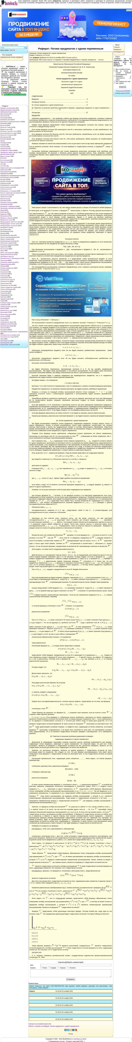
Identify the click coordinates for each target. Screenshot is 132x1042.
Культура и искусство (6, 202)
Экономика (3, 329)
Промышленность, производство (10, 258)
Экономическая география (8, 335)
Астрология (3, 115)
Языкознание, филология (8, 344)
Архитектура (4, 114)
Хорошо (62, 968)
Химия (2, 320)
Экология (3, 327)
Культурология (4, 204)
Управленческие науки (7, 306)
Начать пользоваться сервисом (15, 94)
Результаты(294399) (123, 91)
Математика (4, 216)
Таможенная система (6, 285)
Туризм (2, 300)
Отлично (71, 968)
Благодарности (119, 52)
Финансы (3, 316)
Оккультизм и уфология (7, 243)
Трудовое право (5, 299)
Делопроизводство (6, 154)
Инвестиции (4, 169)
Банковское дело (5, 119)
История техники (5, 181)
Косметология (4, 189)
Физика (2, 308)
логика (12, 57)
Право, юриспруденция (7, 252)
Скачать (101, 60)
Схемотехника (4, 283)
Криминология (4, 196)
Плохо (43, 968)
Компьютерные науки (6, 187)
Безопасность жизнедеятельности (10, 121)
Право (2, 250)
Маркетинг (3, 214)
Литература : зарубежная (8, 206)
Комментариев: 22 (48, 60)
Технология (3, 293)
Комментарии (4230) (122, 93)
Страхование (4, 277)
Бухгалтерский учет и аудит (8, 133)
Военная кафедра (5, 139)
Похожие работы (71, 57)
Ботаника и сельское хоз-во (8, 131)
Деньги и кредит (5, 156)
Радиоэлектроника (6, 264)
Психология (3, 260)
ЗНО (1, 164)
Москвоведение (5, 231)
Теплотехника (4, 291)
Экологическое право (6, 326)
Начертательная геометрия (8, 241)
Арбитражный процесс (7, 112)
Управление (4, 304)
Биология (3, 125)
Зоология (3, 166)
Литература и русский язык (8, 208)
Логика (2, 210)
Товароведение (5, 295)
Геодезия (3, 144)
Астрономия (4, 117)
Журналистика (4, 162)
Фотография (4, 318)
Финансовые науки (6, 314)
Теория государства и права (8, 287)
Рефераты (117, 49)
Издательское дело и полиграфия (10, 168)
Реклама (3, 266)
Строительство (4, 281)
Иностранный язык (6, 171)
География (3, 142)
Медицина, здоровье (6, 218)
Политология (4, 248)
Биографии (3, 123)
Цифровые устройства (7, 324)
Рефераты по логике (42, 55)
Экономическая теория (7, 337)
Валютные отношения (7, 135)
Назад (70, 1034)
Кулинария (3, 200)
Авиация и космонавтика (7, 108)
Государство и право (6, 150)
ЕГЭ (1, 158)
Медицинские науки (6, 220)
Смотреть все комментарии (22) (40, 1024)
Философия (3, 312)
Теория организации (6, 289)
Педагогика (3, 247)
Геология (3, 146)
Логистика (3, 212)
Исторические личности (7, 177)
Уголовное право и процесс (8, 302)
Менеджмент (4, 227)
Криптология (4, 198)
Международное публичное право (10, 222)
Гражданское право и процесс (9, 152)
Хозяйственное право (6, 322)
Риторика (3, 270)
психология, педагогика (7, 262)
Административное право (8, 110)
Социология (4, 273)
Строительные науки (6, 279)
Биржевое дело (5, 129)
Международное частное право (9, 223)
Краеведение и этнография (8, 191)
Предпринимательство (7, 254)
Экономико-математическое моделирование (14, 331)
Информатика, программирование (10, 175)
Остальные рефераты (7, 245)
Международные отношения (8, 225)
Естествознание (5, 160)
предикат (19, 57)
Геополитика (4, 148)
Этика (2, 339)
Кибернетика (4, 183)
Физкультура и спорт (6, 310)
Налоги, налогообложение (8, 237)
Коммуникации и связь (7, 185)
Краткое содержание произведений (11, 193)
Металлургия (4, 229)
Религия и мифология (6, 268)
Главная (116, 47)
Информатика (4, 173)
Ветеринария (4, 137)
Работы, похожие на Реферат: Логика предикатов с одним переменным (54, 1026)
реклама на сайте (80, 1039)
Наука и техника (5, 239)
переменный (5, 57)
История (3, 179)
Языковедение (4, 342)
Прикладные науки (6, 256)
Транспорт (3, 297)
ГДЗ (1, 141)
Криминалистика (5, 195)
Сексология (3, 272)
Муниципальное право (7, 235)
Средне (52, 968)
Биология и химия (5, 127)
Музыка (2, 233)
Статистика (3, 275)
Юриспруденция (5, 340)
